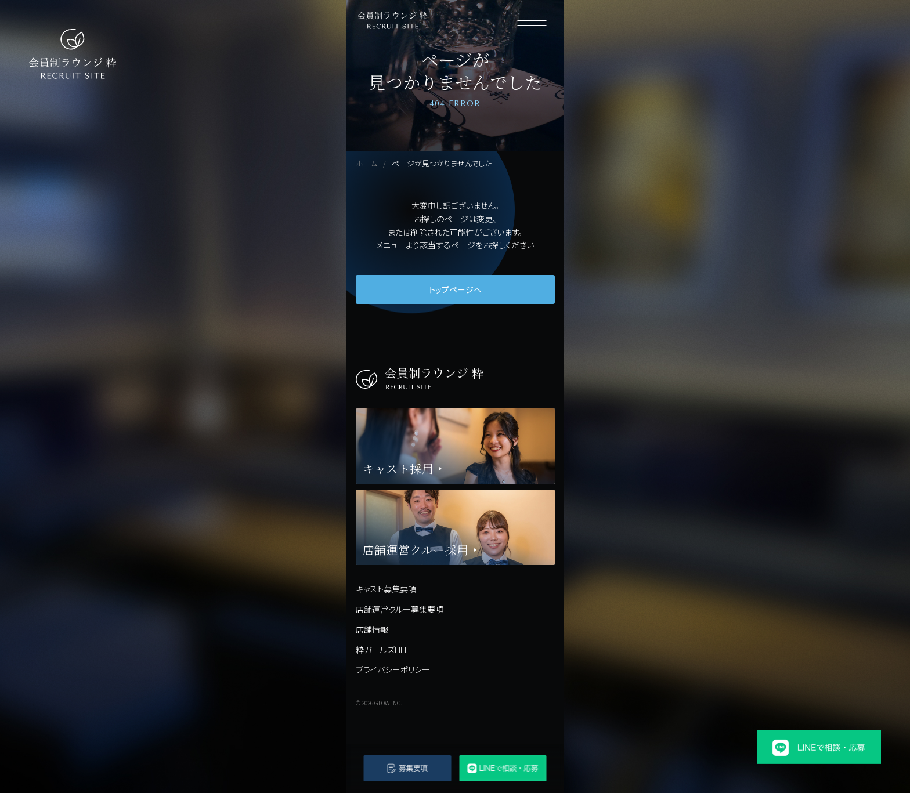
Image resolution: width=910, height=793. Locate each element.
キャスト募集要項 (386, 589)
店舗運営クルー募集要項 (399, 609)
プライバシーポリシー (393, 669)
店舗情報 (372, 629)
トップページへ (455, 289)
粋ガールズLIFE (382, 650)
